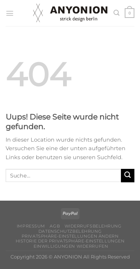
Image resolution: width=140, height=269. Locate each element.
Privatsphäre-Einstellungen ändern (70, 236)
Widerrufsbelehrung (93, 226)
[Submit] (127, 175)
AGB (55, 226)
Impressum (31, 226)
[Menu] (10, 13)
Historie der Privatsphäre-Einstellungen (70, 241)
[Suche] (116, 13)
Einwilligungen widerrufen (71, 246)
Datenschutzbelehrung (70, 231)
